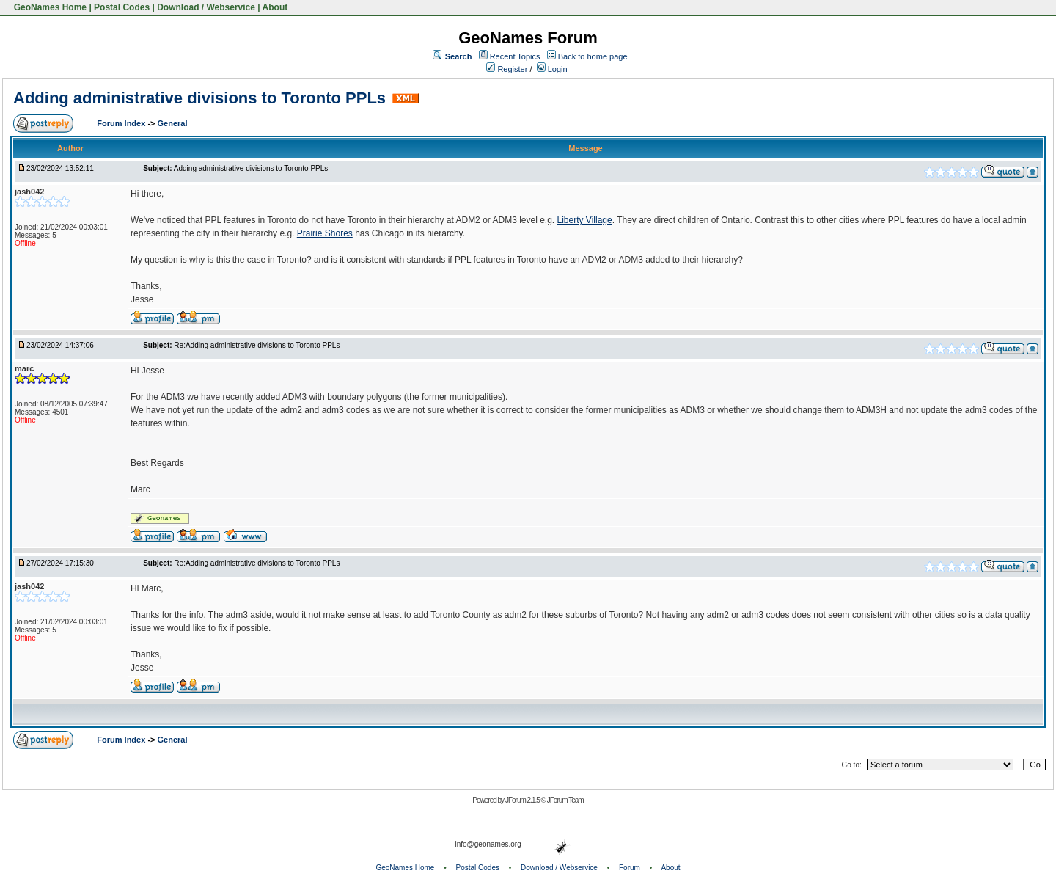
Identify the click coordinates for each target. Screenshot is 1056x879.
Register (506, 69)
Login (552, 69)
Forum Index (122, 123)
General (173, 123)
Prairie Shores (325, 233)
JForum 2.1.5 (523, 800)
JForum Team (565, 800)
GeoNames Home (49, 7)
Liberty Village (584, 220)
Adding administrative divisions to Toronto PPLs (199, 98)
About (275, 7)
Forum (629, 868)
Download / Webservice (206, 7)
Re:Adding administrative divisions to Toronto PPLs (257, 345)
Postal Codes (122, 7)
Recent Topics (515, 56)
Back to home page (593, 56)
